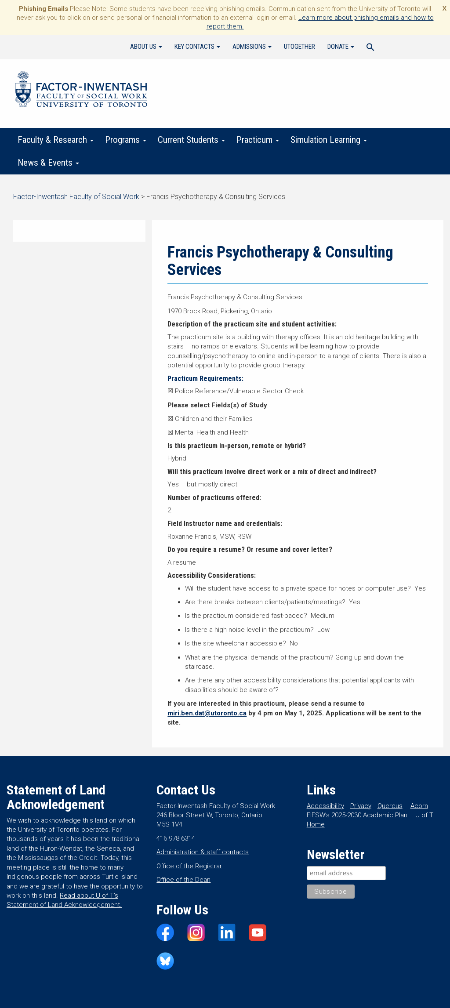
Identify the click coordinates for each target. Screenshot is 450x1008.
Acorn (419, 806)
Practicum (257, 139)
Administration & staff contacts (202, 852)
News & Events (48, 162)
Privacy (360, 806)
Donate (340, 47)
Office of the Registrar (189, 866)
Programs (125, 139)
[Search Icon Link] (370, 48)
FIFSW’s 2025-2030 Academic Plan (357, 815)
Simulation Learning (328, 139)
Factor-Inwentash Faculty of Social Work (81, 90)
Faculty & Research (56, 139)
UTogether (299, 47)
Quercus (390, 806)
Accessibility (325, 806)
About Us (146, 47)
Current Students (191, 139)
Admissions (252, 47)
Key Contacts (197, 47)
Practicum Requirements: (205, 378)
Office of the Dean (183, 880)
